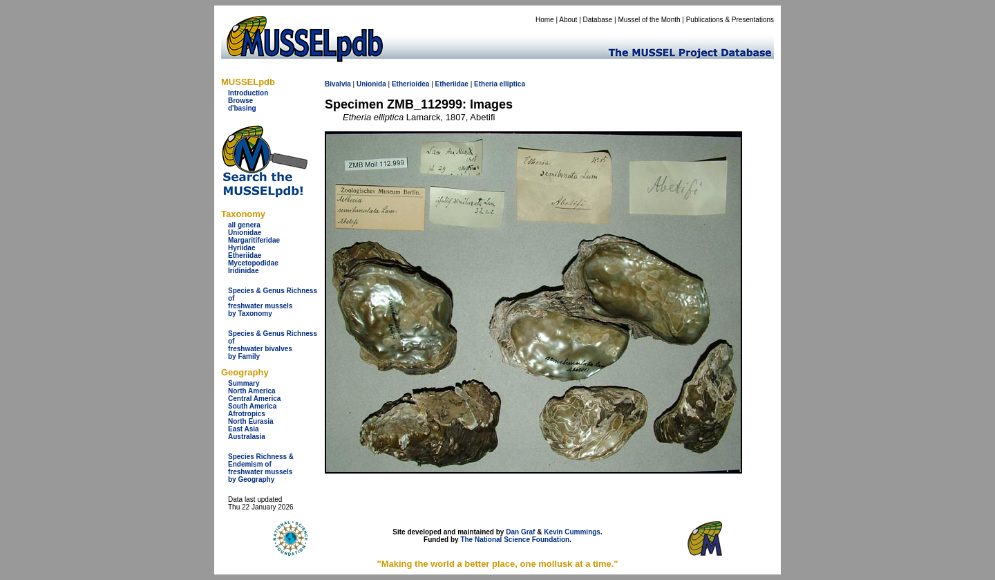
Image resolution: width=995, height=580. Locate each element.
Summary (244, 383)
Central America (254, 398)
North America (252, 391)
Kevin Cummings (572, 532)
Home (545, 20)
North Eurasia (251, 421)
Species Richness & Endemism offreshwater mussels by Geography (261, 468)
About (568, 20)
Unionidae (244, 232)
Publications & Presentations (730, 20)
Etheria (486, 84)
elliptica (512, 84)
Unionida (371, 84)
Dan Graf (520, 532)
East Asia (243, 429)
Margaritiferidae (254, 240)
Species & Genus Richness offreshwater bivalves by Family (272, 345)
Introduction (248, 93)
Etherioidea (410, 84)
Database (598, 20)
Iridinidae (243, 270)
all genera (244, 225)
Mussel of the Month (649, 20)
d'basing (242, 108)
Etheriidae (244, 255)
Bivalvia (338, 84)
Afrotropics (246, 414)
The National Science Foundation (514, 539)
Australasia (246, 436)
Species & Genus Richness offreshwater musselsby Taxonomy (272, 302)
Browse (240, 100)
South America (252, 406)
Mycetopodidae (253, 263)
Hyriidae (241, 248)
